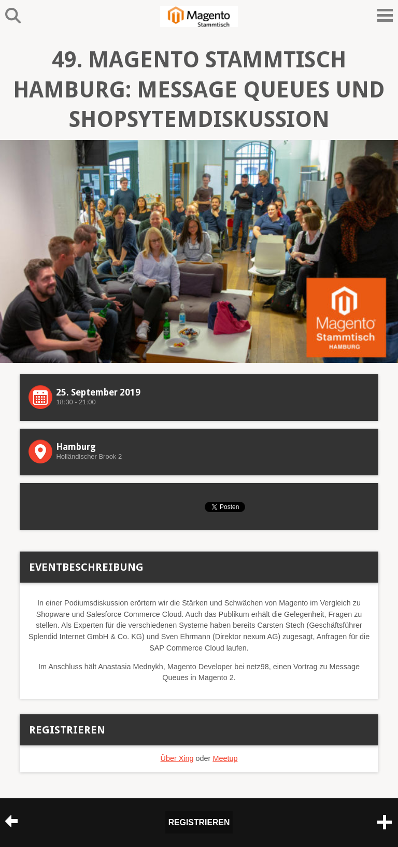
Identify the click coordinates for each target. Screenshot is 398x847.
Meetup (224, 758)
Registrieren (199, 822)
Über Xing (177, 758)
